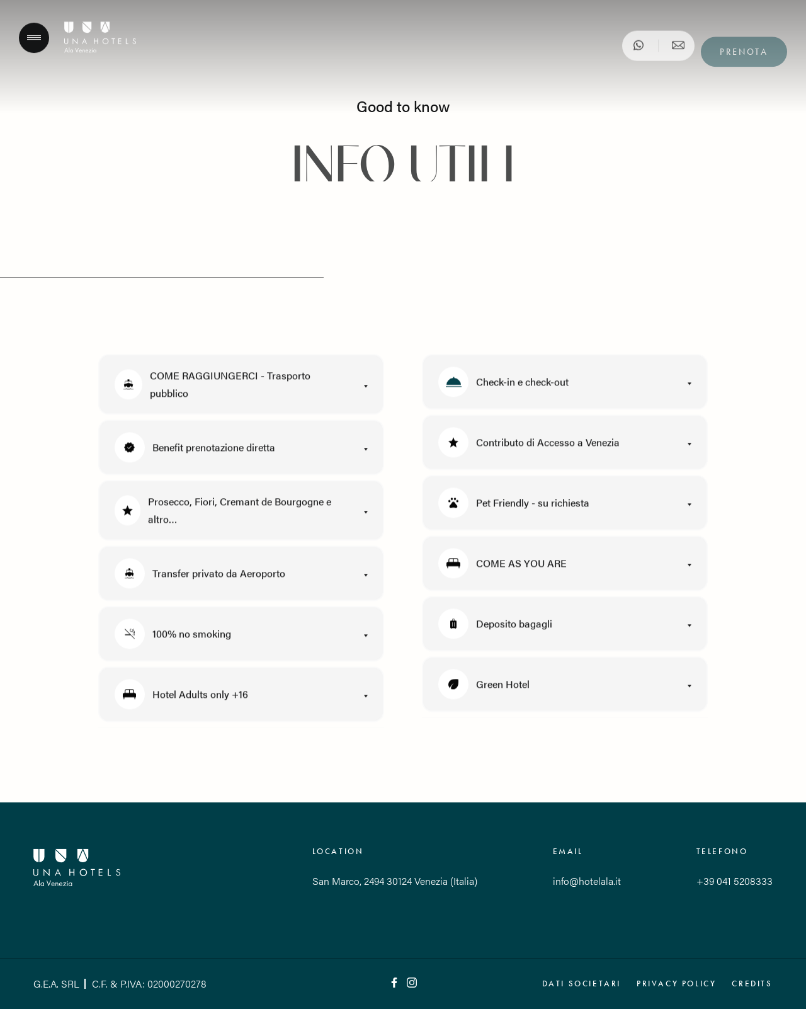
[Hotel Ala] (100, 53)
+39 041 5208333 (734, 881)
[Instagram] (412, 983)
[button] (241, 389)
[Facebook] (394, 983)
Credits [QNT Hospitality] (752, 984)
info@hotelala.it (587, 881)
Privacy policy (676, 983)
